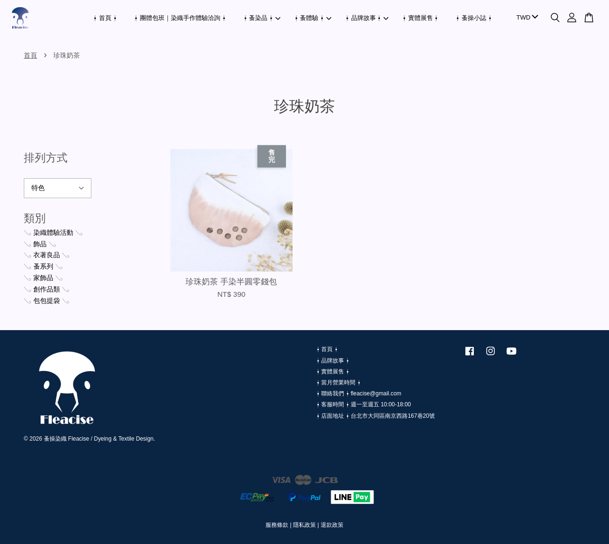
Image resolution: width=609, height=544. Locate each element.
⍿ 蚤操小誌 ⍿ (473, 17)
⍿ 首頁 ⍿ (105, 17)
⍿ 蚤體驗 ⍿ (313, 17)
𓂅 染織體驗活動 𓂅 (53, 232)
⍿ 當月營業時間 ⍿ (338, 382)
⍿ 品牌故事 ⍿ (367, 17)
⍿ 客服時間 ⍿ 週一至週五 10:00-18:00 (363, 404)
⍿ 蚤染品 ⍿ (262, 17)
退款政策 (332, 525)
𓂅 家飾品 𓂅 (43, 278)
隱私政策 (304, 525)
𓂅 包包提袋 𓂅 (46, 300)
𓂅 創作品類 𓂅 (46, 289)
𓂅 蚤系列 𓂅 (43, 266)
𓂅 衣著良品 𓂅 (46, 255)
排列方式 (46, 157)
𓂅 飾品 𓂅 (40, 244)
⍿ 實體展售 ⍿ (420, 17)
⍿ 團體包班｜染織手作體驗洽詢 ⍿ (180, 17)
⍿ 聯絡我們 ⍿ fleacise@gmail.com (358, 393)
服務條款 (276, 525)
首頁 (30, 55)
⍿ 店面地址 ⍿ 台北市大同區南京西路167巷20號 (375, 416)
